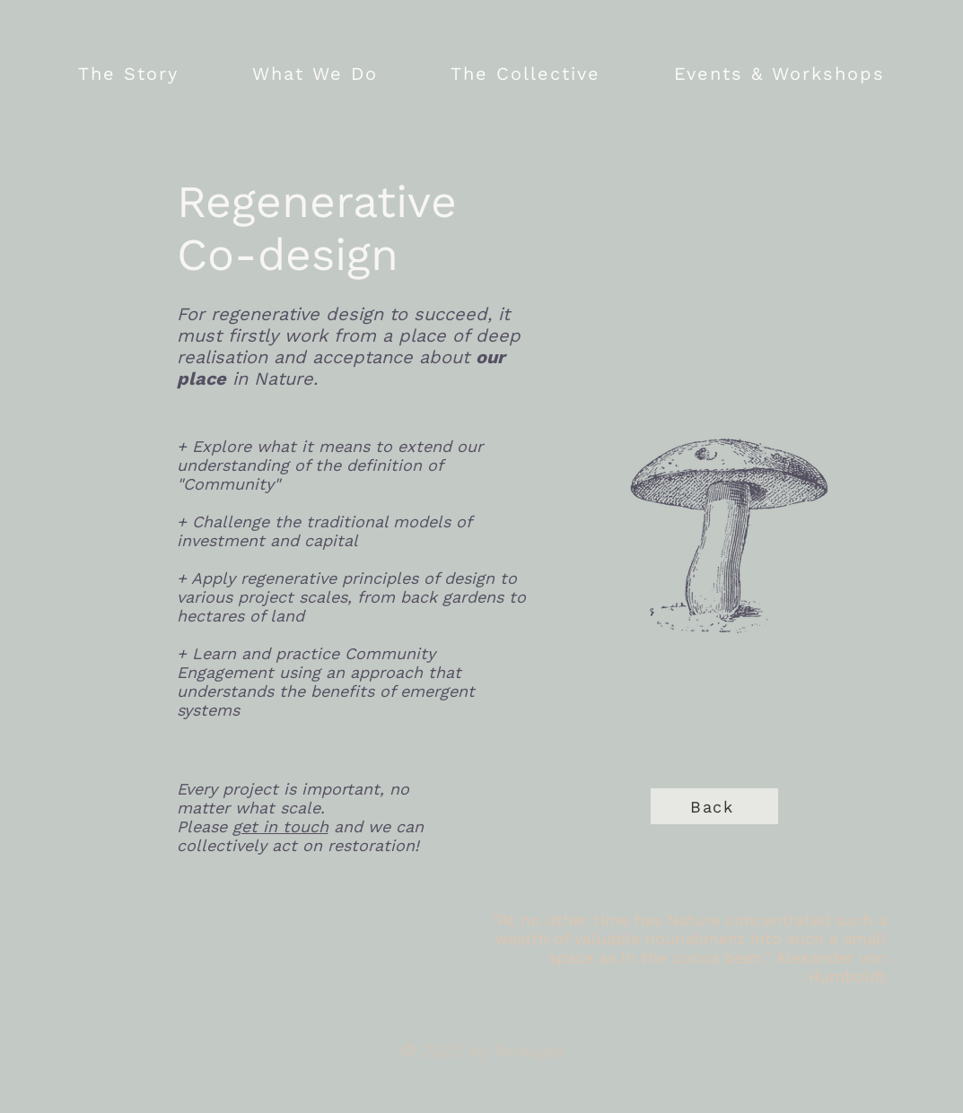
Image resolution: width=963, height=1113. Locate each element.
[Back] (714, 806)
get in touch (280, 826)
